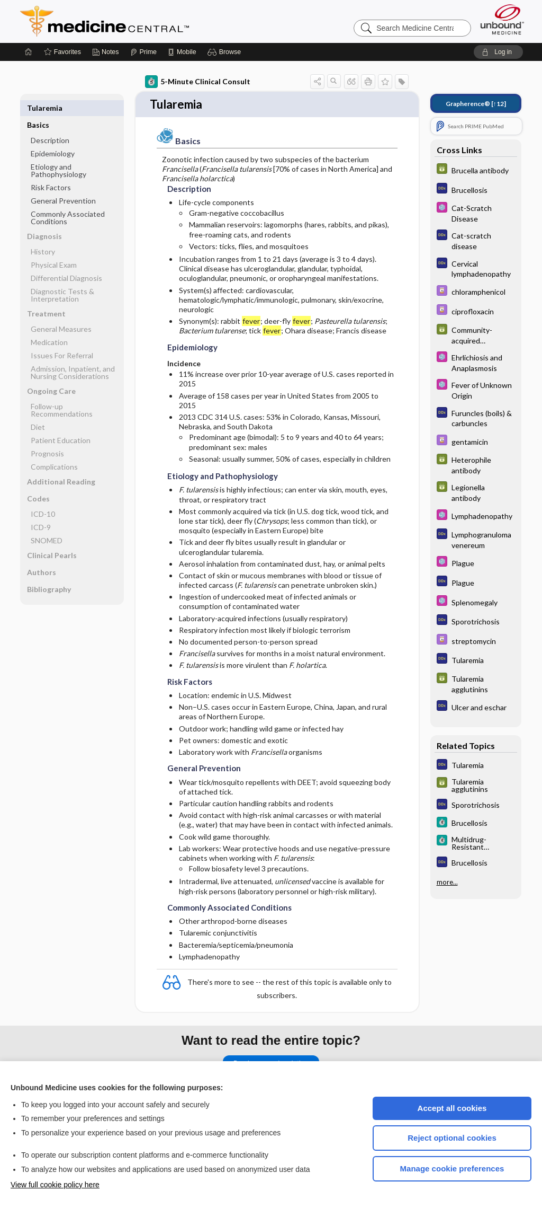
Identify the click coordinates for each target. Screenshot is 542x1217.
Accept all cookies (452, 1108)
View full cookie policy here (55, 1184)
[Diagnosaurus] (475, 189)
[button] (225, 52)
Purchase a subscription (271, 1057)
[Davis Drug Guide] (475, 292)
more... (447, 882)
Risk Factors (51, 170)
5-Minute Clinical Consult (197, 81)
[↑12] (476, 104)
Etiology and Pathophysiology (58, 153)
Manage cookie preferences (452, 1168)
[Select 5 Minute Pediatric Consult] (475, 212)
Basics (38, 107)
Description (50, 123)
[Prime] (143, 52)
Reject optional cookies (452, 1137)
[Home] (28, 52)
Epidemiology (53, 136)
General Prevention (63, 183)
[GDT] (475, 170)
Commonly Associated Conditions (68, 200)
